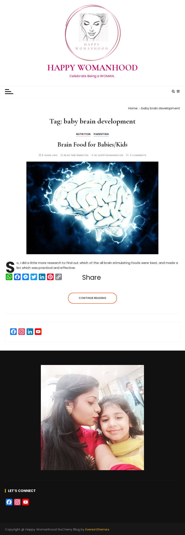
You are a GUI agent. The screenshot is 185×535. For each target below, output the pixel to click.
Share (91, 277)
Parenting (101, 134)
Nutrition (83, 134)
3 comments (138, 155)
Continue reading (92, 298)
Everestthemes (97, 529)
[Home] (133, 108)
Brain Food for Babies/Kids (92, 144)
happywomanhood (110, 155)
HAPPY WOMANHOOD (92, 67)
